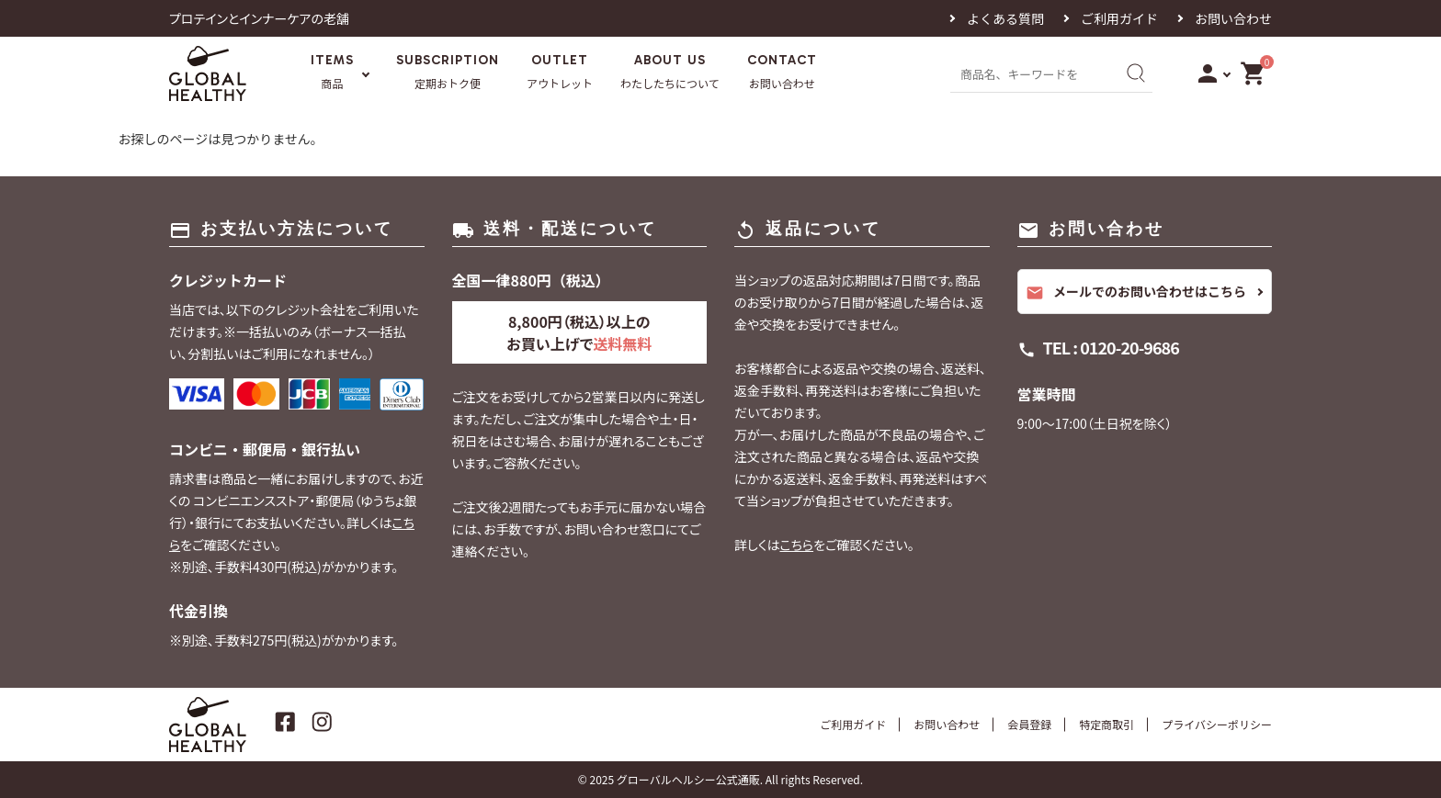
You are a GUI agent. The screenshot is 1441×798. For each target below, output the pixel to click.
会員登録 (1029, 724)
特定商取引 (1106, 724)
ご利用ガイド (1119, 18)
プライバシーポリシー (1217, 724)
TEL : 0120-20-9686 (1111, 347)
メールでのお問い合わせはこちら (1136, 292)
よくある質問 (1005, 18)
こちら (796, 544)
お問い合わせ (1233, 18)
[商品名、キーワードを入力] (1031, 73)
